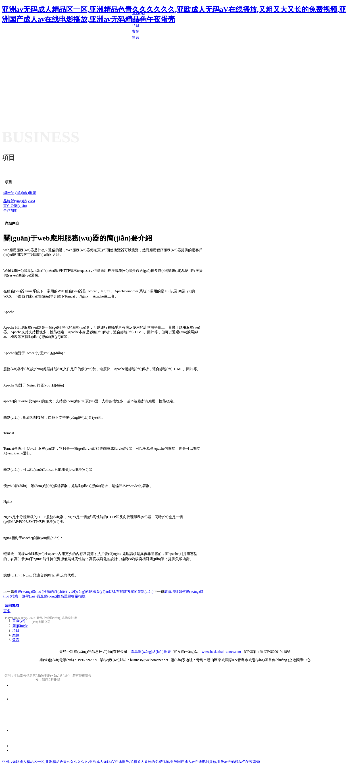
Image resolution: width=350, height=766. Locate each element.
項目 (8, 182)
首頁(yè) (18, 621)
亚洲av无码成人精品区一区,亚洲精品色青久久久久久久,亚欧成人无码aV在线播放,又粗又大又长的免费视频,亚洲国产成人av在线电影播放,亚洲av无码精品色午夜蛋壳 (131, 762)
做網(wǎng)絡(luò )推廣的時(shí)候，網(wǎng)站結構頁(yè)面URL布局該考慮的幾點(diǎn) (84, 591)
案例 (15, 635)
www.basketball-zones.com (221, 652)
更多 (6, 611)
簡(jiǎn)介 (20, 626)
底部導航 (12, 606)
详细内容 (12, 223)
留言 (15, 640)
